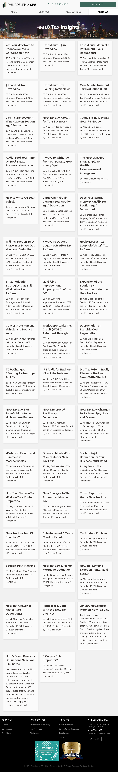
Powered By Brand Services (83, 766)
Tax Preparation (36, 729)
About (14, 12)
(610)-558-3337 (95, 730)
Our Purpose (7, 729)
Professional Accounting (40, 725)
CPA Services (38, 720)
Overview (5, 725)
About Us (7, 720)
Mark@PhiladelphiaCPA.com (99, 734)
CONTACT (94, 739)
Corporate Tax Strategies (69, 729)
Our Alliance (6, 733)
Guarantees (73, 12)
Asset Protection (66, 725)
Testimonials (35, 733)
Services (44, 12)
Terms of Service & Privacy (60, 766)
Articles (103, 12)
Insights (64, 720)
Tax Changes (64, 733)
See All (62, 737)
